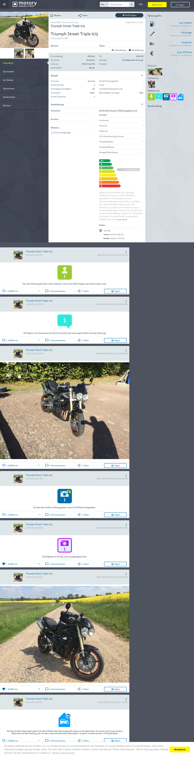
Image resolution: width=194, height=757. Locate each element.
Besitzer (7, 105)
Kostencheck (9, 96)
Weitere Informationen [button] (63, 753)
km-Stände (8, 79)
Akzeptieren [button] (180, 749)
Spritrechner (9, 88)
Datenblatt (8, 62)
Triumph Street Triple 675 (39, 251)
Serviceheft (8, 71)
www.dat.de (121, 219)
